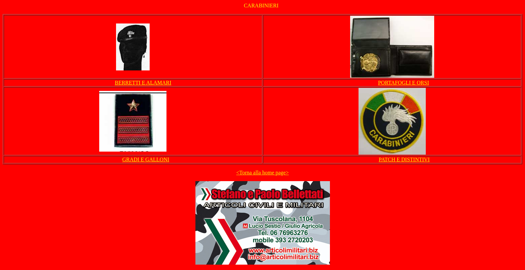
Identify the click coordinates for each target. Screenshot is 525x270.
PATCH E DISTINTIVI (404, 159)
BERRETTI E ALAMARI (143, 83)
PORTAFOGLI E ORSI (403, 83)
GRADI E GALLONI (145, 159)
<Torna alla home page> (262, 172)
